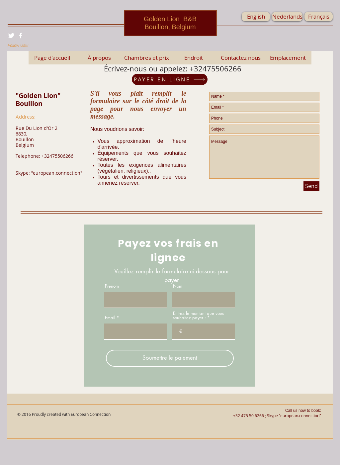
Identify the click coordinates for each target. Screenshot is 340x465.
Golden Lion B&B (170, 19)
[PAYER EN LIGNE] (170, 79)
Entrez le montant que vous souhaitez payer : (198, 315)
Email (110, 318)
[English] (256, 16)
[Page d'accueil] (52, 57)
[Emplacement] (287, 57)
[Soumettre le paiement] (170, 358)
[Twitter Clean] (11, 35)
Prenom (112, 286)
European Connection (91, 414)
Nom (177, 286)
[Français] (318, 16)
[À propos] (99, 57)
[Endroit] (193, 57)
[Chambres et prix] (146, 57)
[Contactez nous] (240, 57)
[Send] (311, 186)
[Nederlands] (287, 16)
